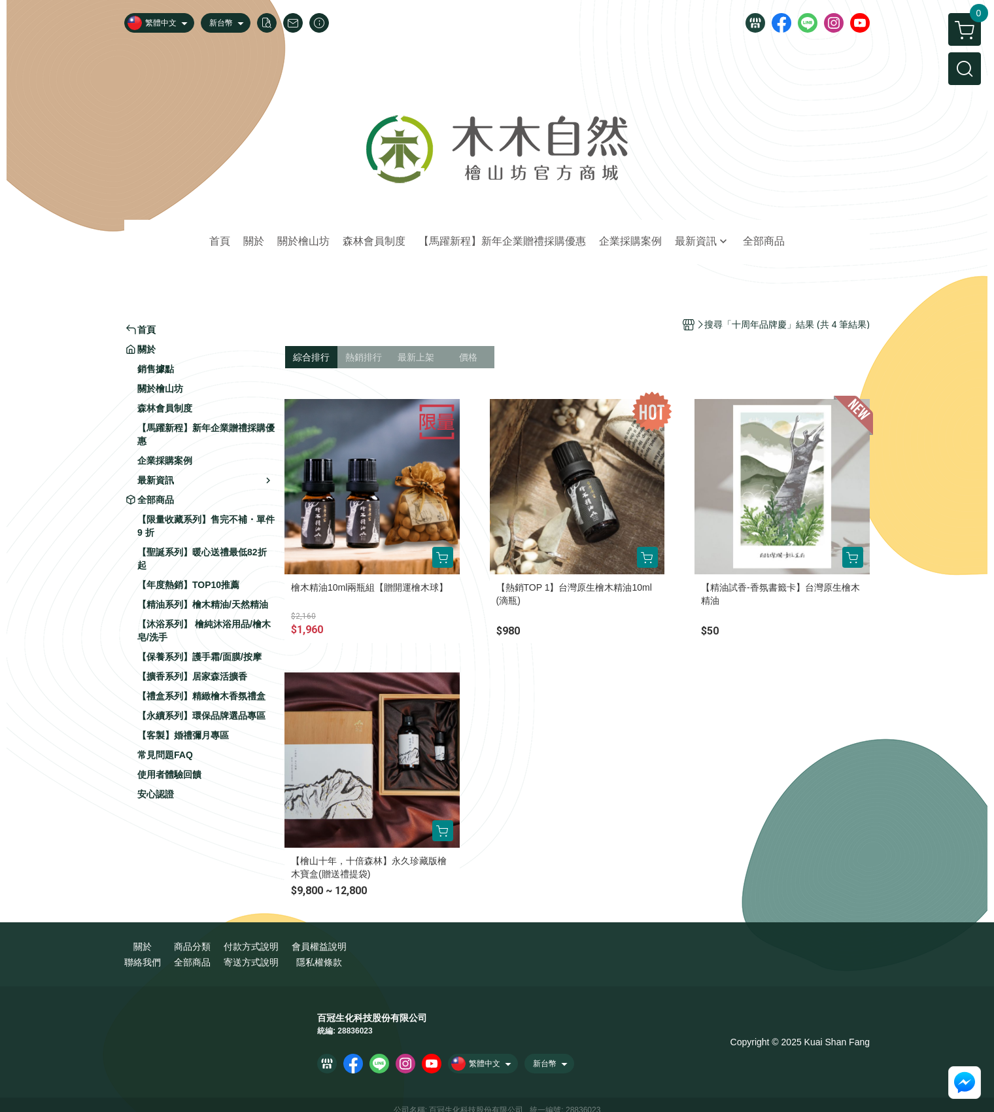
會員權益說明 (319, 946)
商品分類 (192, 946)
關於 (142, 946)
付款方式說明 (251, 946)
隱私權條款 (319, 962)
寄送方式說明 (251, 962)
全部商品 (192, 962)
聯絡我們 (142, 962)
